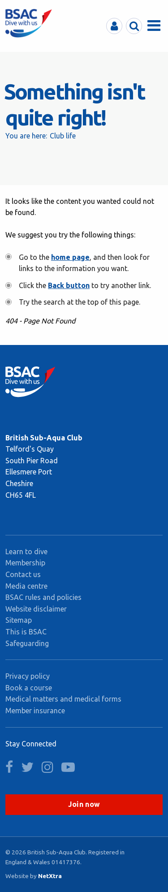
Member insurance (35, 711)
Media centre (26, 586)
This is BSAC (26, 632)
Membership (25, 563)
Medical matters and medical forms (63, 699)
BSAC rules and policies (43, 597)
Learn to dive (26, 551)
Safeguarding (27, 643)
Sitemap (18, 620)
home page (70, 257)
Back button (69, 285)
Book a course (28, 688)
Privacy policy (27, 676)
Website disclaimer (36, 609)
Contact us (23, 574)
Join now (84, 804)
